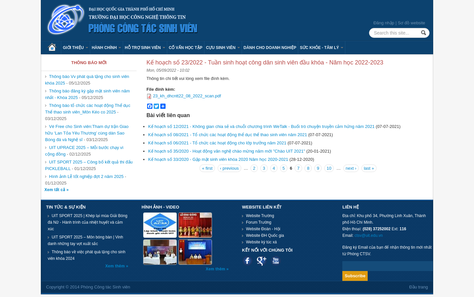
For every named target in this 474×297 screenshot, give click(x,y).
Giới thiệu (75, 47)
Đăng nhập (383, 22)
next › (351, 168)
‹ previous (229, 168)
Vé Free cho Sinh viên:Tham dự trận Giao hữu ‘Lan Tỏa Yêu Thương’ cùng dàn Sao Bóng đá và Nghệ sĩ (86, 133)
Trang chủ (54, 47)
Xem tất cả (55, 189)
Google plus (261, 260)
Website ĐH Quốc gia (265, 235)
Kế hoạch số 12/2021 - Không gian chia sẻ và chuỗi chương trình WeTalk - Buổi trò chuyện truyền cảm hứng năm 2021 (261, 126)
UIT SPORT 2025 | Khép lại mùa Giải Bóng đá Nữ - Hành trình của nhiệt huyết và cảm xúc (87, 222)
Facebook (247, 260)
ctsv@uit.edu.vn (369, 235)
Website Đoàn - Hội (263, 229)
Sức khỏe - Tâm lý (321, 47)
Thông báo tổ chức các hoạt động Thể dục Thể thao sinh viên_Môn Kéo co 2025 (87, 108)
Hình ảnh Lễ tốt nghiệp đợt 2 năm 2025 (86, 176)
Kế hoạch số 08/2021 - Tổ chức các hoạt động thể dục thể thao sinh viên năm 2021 (227, 134)
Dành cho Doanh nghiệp (270, 47)
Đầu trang (418, 287)
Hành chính (106, 47)
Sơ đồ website (411, 22)
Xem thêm (115, 266)
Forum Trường (258, 222)
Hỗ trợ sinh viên (145, 47)
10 (329, 168)
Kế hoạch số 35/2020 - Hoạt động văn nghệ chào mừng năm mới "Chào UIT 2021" (226, 151)
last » (369, 168)
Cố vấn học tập (185, 47)
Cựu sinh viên (223, 47)
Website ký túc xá (261, 242)
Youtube (275, 260)
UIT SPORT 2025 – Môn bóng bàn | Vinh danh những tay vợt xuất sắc (85, 240)
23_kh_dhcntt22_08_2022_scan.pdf (187, 95)
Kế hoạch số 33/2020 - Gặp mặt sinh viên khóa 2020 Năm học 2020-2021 (218, 159)
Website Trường (260, 215)
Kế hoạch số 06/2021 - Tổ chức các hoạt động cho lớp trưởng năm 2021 (217, 142)
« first (207, 168)
